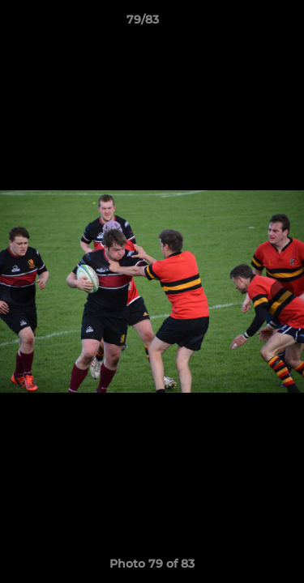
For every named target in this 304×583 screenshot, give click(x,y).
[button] (245, 23)
